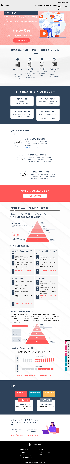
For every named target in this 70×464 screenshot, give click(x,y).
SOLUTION (40, 6)
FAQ (56, 6)
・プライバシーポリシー (45, 452)
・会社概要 (42, 449)
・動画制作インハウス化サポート (27, 455)
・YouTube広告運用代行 (25, 458)
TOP (36, 6)
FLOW (49, 6)
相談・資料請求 (21, 40)
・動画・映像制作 (23, 449)
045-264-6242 (63, 5)
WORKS (46, 6)
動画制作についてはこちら (31, 147)
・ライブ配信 (21, 452)
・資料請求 (42, 454)
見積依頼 (66, 363)
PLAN (53, 6)
